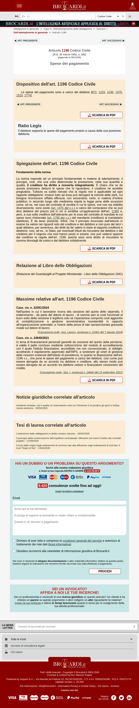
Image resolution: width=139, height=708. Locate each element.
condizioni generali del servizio (82, 540)
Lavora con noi (69, 690)
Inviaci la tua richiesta (28, 603)
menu (19, 6)
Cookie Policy (88, 686)
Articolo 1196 (59, 32)
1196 (114, 211)
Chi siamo (103, 686)
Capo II (67, 29)
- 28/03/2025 (53, 433)
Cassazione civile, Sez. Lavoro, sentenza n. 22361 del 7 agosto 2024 (80, 332)
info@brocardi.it (47, 686)
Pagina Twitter (121, 696)
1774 (27, 95)
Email (16, 498)
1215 (102, 92)
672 (94, 92)
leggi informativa (59, 544)
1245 (110, 92)
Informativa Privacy (68, 686)
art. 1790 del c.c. (59, 217)
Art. (27, 40)
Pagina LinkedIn (129, 696)
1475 (118, 92)
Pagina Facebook (113, 696)
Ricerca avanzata (130, 16)
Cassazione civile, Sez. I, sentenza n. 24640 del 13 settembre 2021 (81, 372)
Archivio (114, 686)
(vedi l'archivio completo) (69, 491)
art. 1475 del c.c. (63, 208)
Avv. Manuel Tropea (81, 675)
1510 (19, 95)
